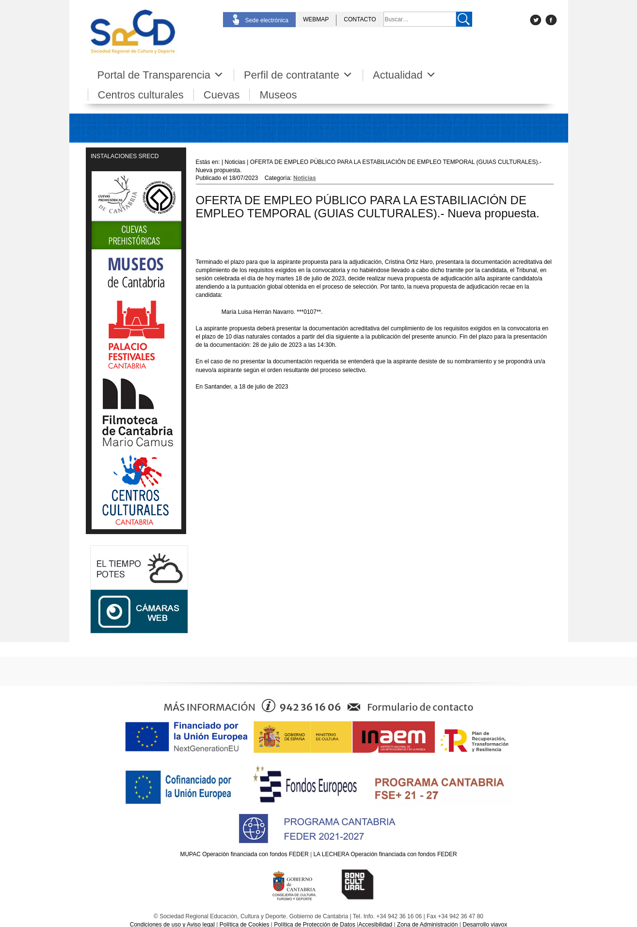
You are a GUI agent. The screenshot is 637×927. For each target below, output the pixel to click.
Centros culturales (141, 95)
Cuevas (222, 95)
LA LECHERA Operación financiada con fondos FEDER (385, 854)
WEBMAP (316, 19)
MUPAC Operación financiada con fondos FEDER (244, 854)
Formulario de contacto (420, 707)
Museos (278, 95)
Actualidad (404, 75)
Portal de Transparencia (160, 75)
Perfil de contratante (298, 75)
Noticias (304, 178)
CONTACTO (360, 19)
